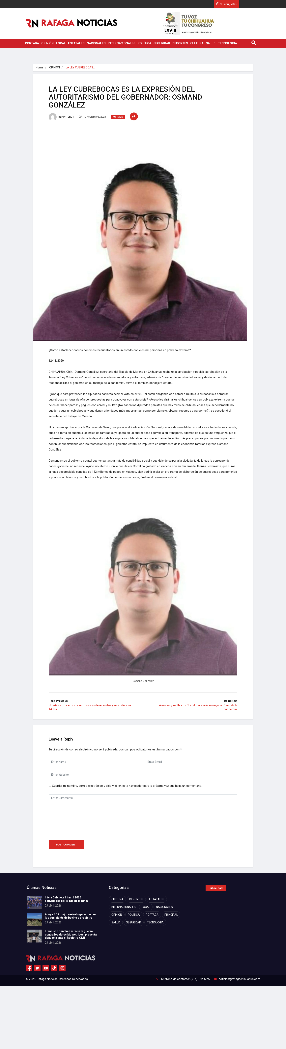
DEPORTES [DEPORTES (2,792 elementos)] (136, 899)
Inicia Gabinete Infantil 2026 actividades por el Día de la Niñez (67, 899)
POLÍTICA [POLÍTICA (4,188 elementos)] (134, 914)
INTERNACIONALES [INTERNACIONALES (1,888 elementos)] (123, 907)
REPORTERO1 (61, 116)
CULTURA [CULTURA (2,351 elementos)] (117, 899)
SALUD (210, 43)
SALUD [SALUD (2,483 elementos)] (115, 922)
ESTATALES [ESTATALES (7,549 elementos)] (156, 899)
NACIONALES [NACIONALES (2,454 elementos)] (164, 907)
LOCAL (61, 43)
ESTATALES (76, 43)
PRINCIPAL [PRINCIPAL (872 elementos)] (171, 914)
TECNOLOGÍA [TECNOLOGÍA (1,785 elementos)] (155, 922)
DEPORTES (180, 43)
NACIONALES (96, 43)
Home (39, 67)
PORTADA (32, 43)
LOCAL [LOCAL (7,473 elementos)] (146, 907)
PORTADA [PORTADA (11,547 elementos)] (152, 914)
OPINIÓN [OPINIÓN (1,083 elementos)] (116, 914)
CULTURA (197, 43)
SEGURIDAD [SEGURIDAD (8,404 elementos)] (133, 922)
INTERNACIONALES (121, 43)
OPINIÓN (47, 43)
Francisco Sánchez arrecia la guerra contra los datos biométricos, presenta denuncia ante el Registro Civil (71, 934)
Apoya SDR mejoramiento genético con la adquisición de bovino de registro (71, 916)
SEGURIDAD (162, 43)
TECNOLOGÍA (227, 43)
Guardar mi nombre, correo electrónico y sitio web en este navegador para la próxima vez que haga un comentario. (127, 786)
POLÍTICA (144, 43)
